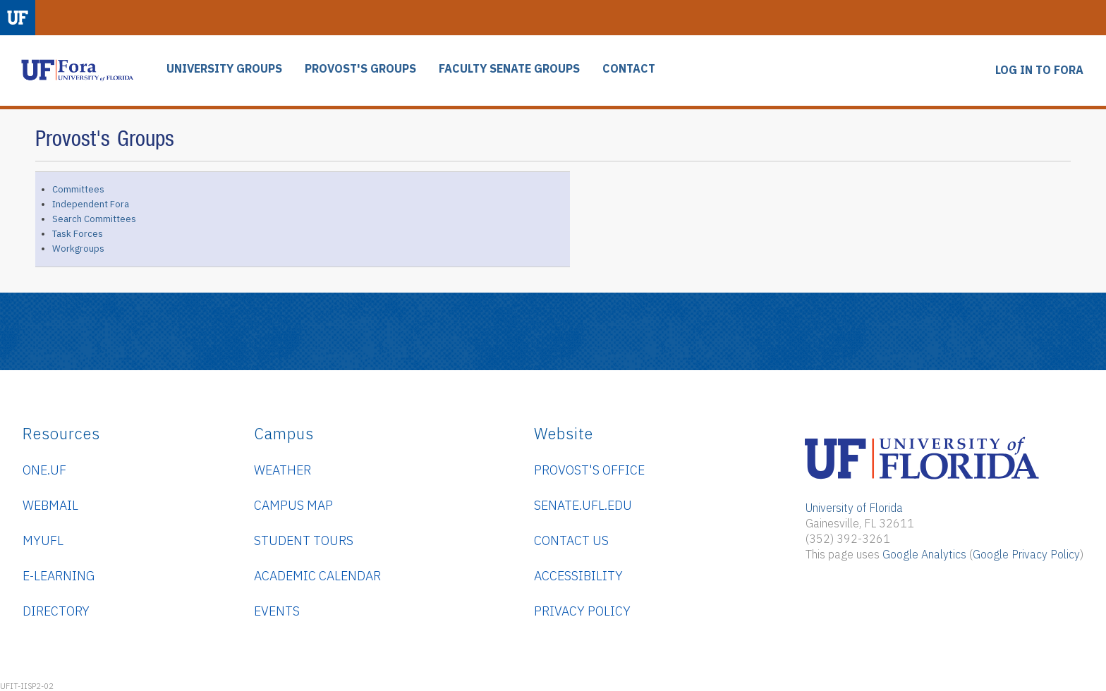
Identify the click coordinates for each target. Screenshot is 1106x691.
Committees (78, 189)
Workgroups (78, 249)
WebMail (50, 505)
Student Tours (303, 540)
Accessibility (578, 576)
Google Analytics (924, 554)
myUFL (43, 540)
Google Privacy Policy (1026, 554)
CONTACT (628, 68)
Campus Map (293, 505)
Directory (56, 611)
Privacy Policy (582, 611)
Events (277, 611)
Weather (282, 470)
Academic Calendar (317, 576)
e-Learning (59, 576)
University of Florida (854, 508)
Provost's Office (589, 470)
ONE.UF (44, 470)
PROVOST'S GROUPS (360, 68)
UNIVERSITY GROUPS (224, 68)
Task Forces (77, 234)
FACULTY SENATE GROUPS (509, 68)
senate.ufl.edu (583, 505)
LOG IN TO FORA (1039, 70)
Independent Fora (90, 204)
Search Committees (94, 219)
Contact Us (571, 540)
